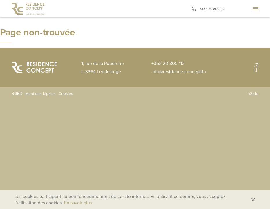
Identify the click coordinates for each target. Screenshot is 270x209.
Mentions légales (40, 93)
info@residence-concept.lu (178, 72)
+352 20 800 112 (212, 9)
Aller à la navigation (255, 8)
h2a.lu (253, 93)
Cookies (66, 93)
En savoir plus (78, 203)
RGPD (17, 93)
